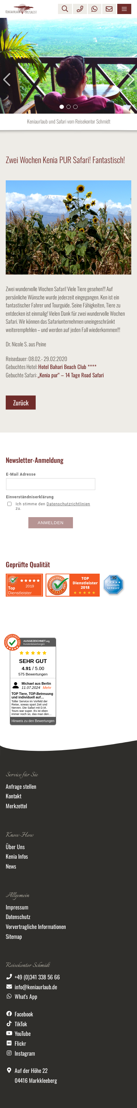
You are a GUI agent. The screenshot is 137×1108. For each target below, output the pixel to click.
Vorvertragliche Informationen (36, 926)
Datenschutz (18, 916)
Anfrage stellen (21, 786)
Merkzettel (16, 806)
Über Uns (15, 846)
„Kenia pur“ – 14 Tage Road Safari (71, 375)
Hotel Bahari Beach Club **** (67, 367)
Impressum (17, 907)
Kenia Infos (17, 856)
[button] (62, 107)
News (11, 866)
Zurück (21, 402)
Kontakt (13, 796)
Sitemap (14, 936)
